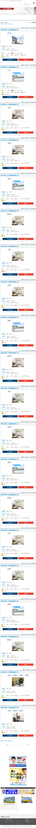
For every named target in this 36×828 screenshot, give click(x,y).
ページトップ (32, 826)
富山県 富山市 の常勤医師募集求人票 (9, 104)
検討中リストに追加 (30, 30)
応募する (25, 59)
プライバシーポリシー (9, 821)
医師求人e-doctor (9, 819)
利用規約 (27, 821)
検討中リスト (27, 4)
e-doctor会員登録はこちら (18, 752)
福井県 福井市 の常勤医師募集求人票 (9, 246)
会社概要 (27, 819)
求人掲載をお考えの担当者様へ (9, 807)
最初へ (8, 744)
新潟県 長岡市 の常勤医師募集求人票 (9, 530)
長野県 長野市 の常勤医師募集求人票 (9, 30)
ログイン (30, 4)
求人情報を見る (10, 59)
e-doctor (5, 3)
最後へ (28, 744)
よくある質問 (26, 807)
